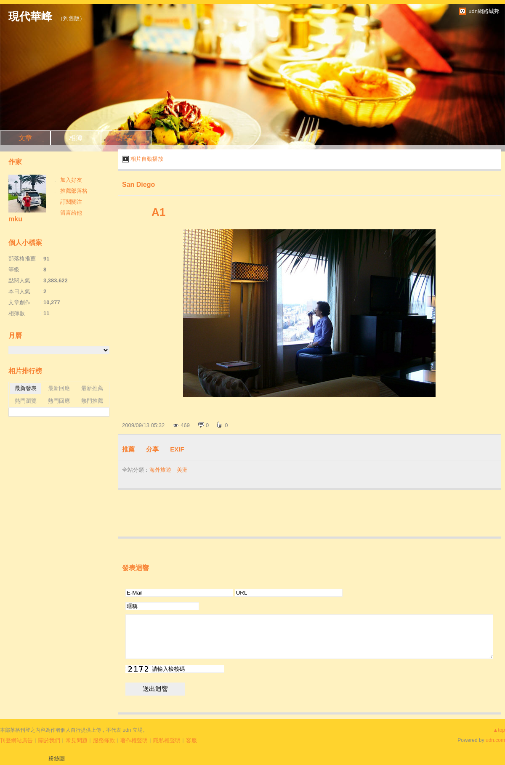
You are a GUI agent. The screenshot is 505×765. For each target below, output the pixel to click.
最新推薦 (92, 388)
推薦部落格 (74, 191)
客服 (191, 740)
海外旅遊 (160, 470)
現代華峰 (30, 16)
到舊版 (71, 18)
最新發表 (26, 388)
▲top (499, 730)
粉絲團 (56, 758)
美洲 (182, 470)
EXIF (177, 449)
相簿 (75, 137)
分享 (152, 449)
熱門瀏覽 (26, 401)
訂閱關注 (71, 202)
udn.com (495, 740)
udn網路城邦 (484, 11)
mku (15, 219)
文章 (25, 137)
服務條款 (104, 740)
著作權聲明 (134, 740)
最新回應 (59, 388)
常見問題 (77, 740)
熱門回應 (59, 401)
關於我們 (49, 740)
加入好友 (71, 180)
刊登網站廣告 (16, 740)
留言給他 (71, 213)
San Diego (138, 184)
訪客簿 (126, 137)
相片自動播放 (146, 159)
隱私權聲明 (167, 740)
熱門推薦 (92, 401)
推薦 (128, 449)
